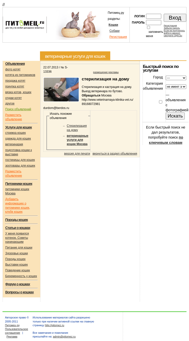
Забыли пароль (172, 28)
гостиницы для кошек (20, 160)
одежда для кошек (18, 138)
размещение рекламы (105, 72)
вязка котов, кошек (18, 92)
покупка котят (14, 86)
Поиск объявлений (18, 109)
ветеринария (14, 144)
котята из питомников (20, 75)
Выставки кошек (16, 264)
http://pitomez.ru (54, 325)
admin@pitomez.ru (64, 336)
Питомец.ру (12, 325)
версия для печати (77, 153)
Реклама (11, 336)
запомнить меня (154, 34)
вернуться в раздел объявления (114, 153)
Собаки (115, 31)
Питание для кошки (18, 247)
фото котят (12, 69)
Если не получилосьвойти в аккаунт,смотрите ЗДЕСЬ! (174, 33)
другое (9, 103)
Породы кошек (15, 259)
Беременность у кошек (21, 276)
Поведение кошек (17, 270)
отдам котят (13, 98)
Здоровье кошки (16, 253)
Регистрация (118, 37)
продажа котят (15, 80)
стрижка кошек (15, 133)
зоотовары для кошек (20, 165)
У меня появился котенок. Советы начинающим (17, 238)
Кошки (113, 25)
